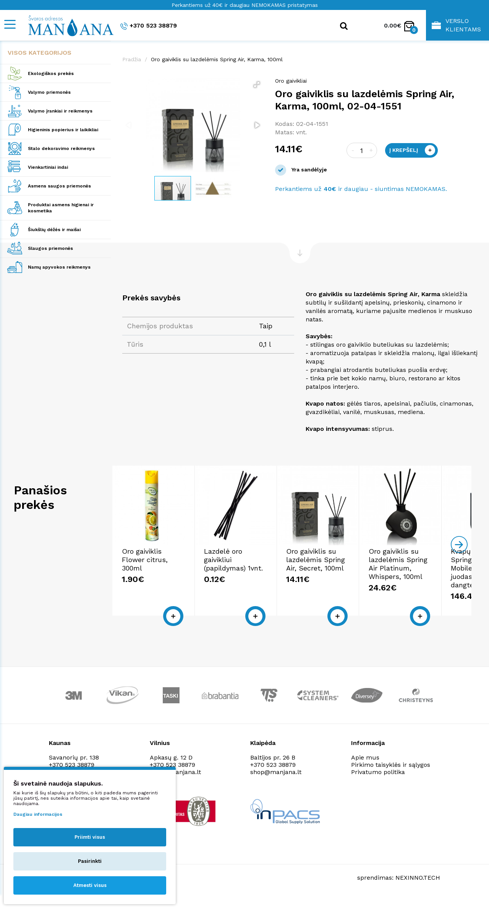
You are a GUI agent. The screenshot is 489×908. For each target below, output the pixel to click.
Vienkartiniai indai (48, 167)
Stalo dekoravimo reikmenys (61, 148)
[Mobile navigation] (9, 24)
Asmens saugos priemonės (59, 186)
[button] (257, 84)
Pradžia (131, 59)
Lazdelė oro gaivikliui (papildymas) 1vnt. (278, 575)
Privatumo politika (378, 783)
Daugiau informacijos (37, 814)
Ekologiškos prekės (51, 73)
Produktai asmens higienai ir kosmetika (61, 208)
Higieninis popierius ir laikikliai (63, 130)
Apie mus (365, 769)
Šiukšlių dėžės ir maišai (54, 230)
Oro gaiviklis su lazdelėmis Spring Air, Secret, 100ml (408, 575)
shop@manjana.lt (275, 783)
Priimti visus (89, 837)
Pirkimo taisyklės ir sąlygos (390, 776)
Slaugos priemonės (50, 248)
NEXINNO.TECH (417, 889)
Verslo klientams (456, 25)
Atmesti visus (90, 885)
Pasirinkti (90, 861)
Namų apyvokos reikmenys (59, 267)
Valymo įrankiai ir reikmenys (60, 111)
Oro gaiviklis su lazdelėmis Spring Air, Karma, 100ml (217, 59)
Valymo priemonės (49, 92)
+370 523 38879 (148, 26)
